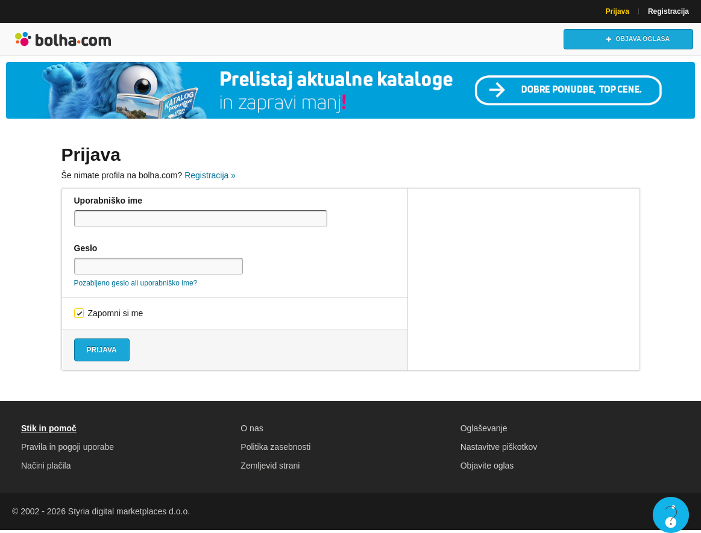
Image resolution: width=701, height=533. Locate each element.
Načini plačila (46, 468)
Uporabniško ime (108, 203)
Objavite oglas (487, 468)
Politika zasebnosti (275, 450)
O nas (251, 431)
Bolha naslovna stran (63, 40)
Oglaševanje (484, 431)
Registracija (668, 11)
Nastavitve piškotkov (499, 450)
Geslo (86, 251)
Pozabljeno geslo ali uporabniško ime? (136, 286)
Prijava (617, 11)
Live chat (671, 515)
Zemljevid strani (270, 468)
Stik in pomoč (49, 431)
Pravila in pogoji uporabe (67, 450)
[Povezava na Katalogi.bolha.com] (350, 92)
